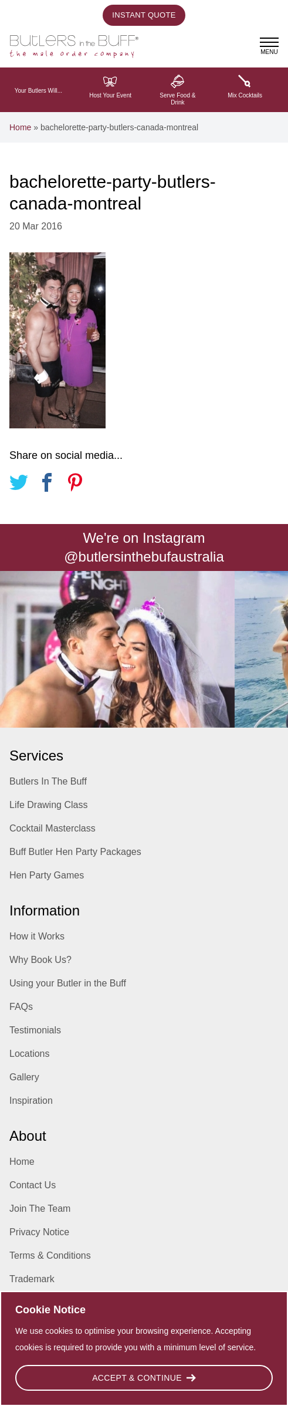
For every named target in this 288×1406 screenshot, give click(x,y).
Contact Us (32, 1185)
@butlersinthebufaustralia (144, 557)
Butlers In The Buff (48, 781)
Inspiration (31, 1101)
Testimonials (35, 1030)
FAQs (21, 1007)
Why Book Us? (40, 960)
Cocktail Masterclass (52, 828)
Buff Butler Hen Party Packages (75, 852)
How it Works (37, 936)
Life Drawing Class (48, 805)
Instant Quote (143, 15)
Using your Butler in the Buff (67, 983)
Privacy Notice (39, 1232)
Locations (29, 1054)
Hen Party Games (46, 875)
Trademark (32, 1279)
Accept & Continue (144, 1378)
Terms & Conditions (50, 1255)
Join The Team (39, 1209)
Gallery (24, 1077)
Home (20, 127)
